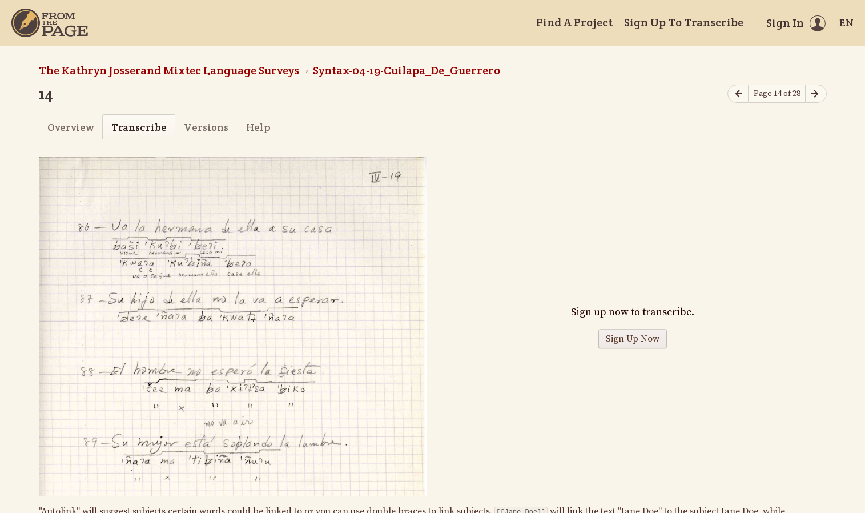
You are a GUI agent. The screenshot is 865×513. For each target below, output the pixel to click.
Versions (206, 127)
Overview (70, 127)
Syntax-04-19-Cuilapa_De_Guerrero (406, 70)
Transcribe (139, 127)
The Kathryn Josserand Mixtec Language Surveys (169, 70)
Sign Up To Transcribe (683, 22)
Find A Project (574, 22)
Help (258, 127)
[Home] (49, 23)
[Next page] (816, 94)
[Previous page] (738, 94)
